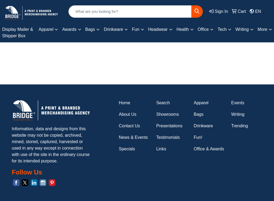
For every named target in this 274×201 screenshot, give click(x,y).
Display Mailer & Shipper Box (17, 32)
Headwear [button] (158, 29)
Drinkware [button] (113, 29)
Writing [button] (242, 29)
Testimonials (168, 137)
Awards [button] (69, 29)
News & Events (133, 137)
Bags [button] (90, 29)
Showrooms (167, 114)
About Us (127, 114)
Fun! (198, 137)
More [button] (262, 29)
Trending (239, 126)
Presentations (169, 126)
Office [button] (203, 29)
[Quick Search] (130, 11)
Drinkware (203, 126)
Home (124, 102)
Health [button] (183, 29)
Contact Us (129, 126)
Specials (127, 149)
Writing (238, 114)
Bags (198, 114)
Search (163, 102)
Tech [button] (222, 29)
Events (237, 102)
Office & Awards (209, 149)
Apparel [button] (46, 29)
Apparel (201, 102)
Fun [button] (135, 29)
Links (161, 149)
